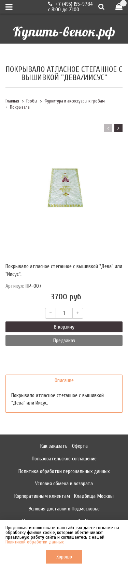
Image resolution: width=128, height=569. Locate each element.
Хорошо (64, 557)
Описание (64, 380)
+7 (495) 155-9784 (73, 4)
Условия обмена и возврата (64, 483)
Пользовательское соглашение (64, 459)
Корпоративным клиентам (42, 496)
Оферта (80, 446)
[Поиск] (101, 7)
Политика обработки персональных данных (64, 471)
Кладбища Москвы (94, 496)
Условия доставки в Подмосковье (64, 509)
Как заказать (54, 446)
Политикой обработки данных (34, 542)
